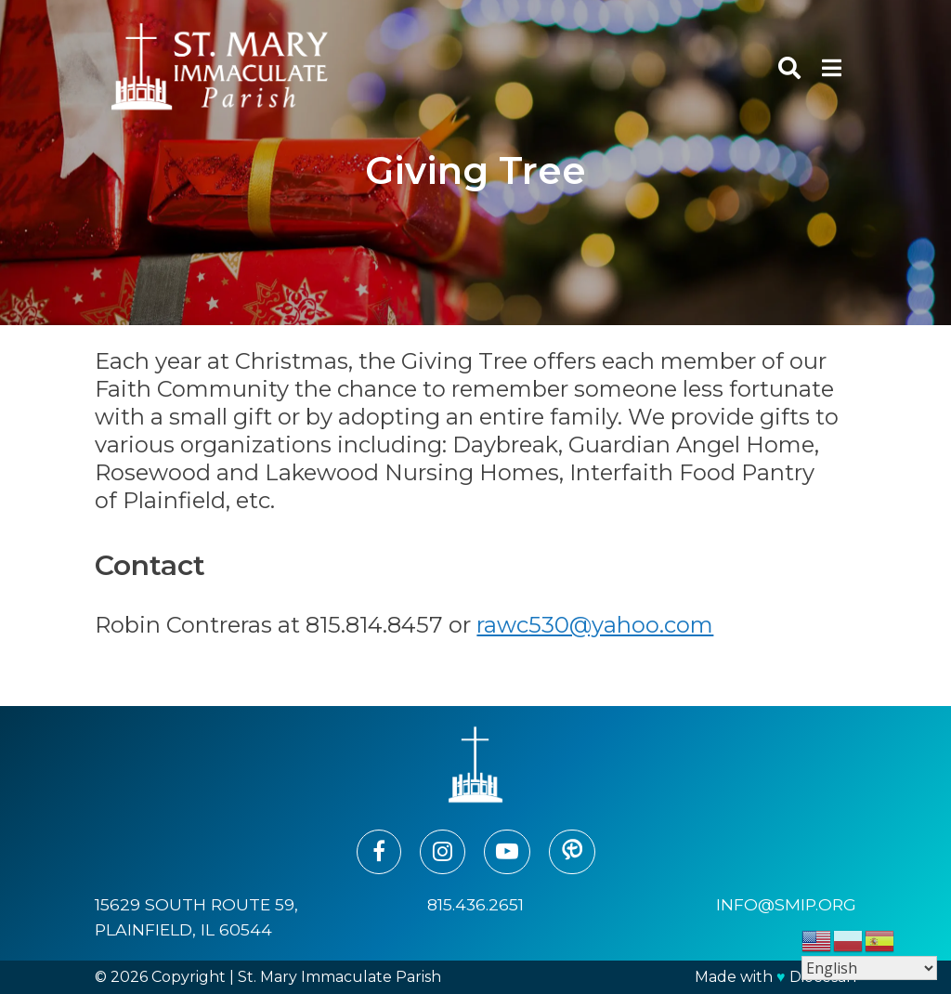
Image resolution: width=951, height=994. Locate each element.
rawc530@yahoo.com (594, 624)
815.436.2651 (475, 904)
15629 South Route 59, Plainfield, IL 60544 (196, 916)
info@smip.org (786, 904)
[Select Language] (869, 968)
